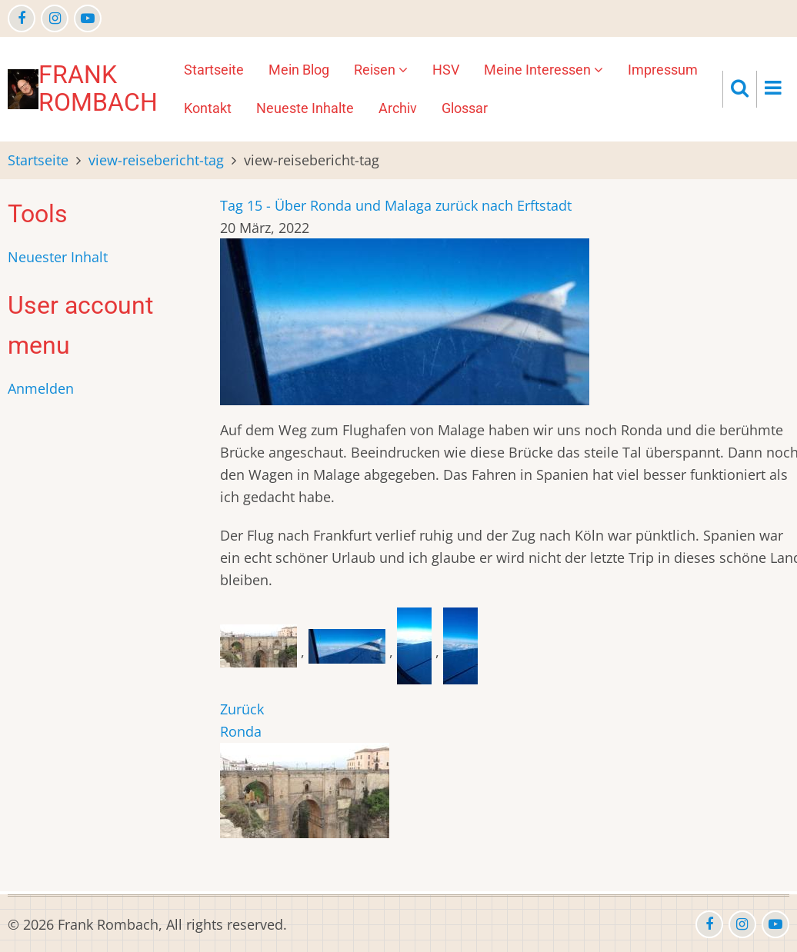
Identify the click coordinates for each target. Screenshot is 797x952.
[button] (260, 651)
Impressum (663, 70)
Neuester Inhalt (58, 257)
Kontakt (208, 108)
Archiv (397, 108)
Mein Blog (298, 70)
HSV (445, 70)
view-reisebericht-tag (156, 160)
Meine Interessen (543, 70)
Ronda (241, 731)
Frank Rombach (98, 88)
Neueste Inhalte (305, 108)
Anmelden (41, 388)
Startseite (214, 70)
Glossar (465, 108)
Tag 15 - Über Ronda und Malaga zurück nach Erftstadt (396, 205)
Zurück (242, 709)
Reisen (381, 70)
